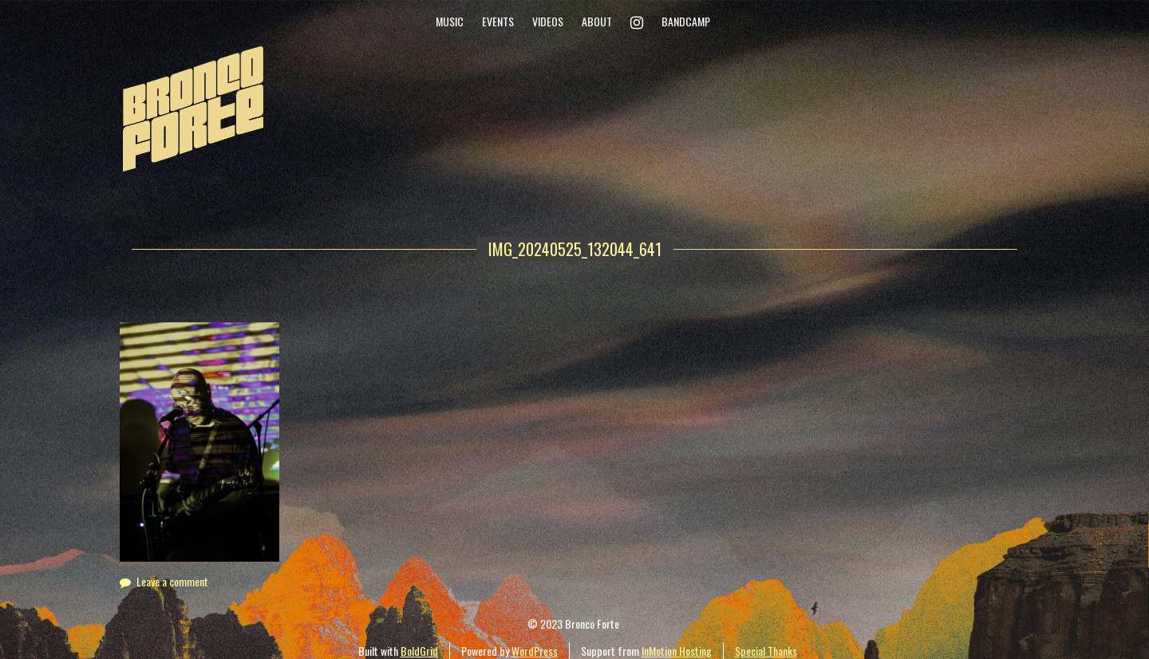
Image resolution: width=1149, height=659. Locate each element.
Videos (547, 21)
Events (498, 21)
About (597, 21)
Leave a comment (172, 581)
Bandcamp (685, 21)
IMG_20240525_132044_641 (574, 249)
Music (450, 21)
